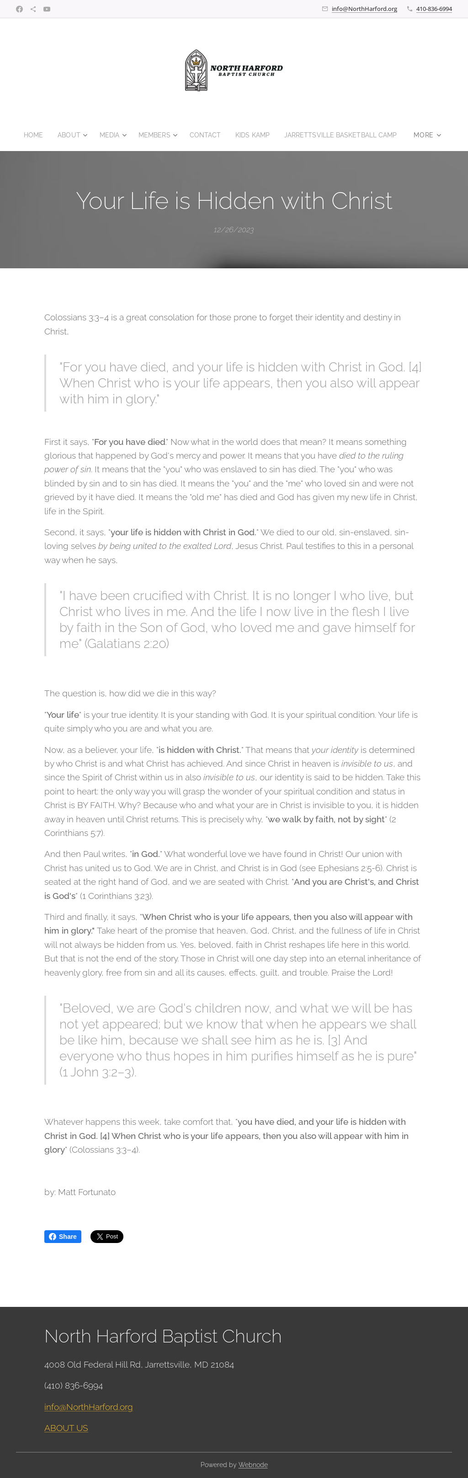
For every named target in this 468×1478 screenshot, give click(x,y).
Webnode (253, 1464)
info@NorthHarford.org (364, 9)
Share (63, 1236)
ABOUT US (66, 1428)
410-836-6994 (434, 9)
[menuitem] (28, 135)
